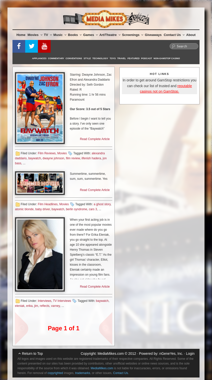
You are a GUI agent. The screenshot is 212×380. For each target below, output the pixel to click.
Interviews (44, 301)
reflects (44, 306)
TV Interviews (62, 301)
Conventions (74, 58)
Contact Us (174, 35)
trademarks (82, 373)
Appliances (39, 58)
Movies (35, 35)
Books (75, 35)
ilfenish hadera (91, 158)
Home (20, 35)
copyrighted (55, 373)
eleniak (19, 306)
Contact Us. (121, 373)
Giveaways (153, 35)
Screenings (132, 35)
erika (29, 306)
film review (73, 158)
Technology (100, 58)
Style (87, 58)
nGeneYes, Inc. (171, 354)
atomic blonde (24, 209)
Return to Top (32, 354)
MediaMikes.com (111, 354)
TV (48, 35)
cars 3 (93, 209)
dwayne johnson (53, 158)
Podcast (146, 58)
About (191, 35)
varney (55, 306)
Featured (133, 58)
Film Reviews (47, 153)
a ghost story (102, 204)
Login (190, 354)
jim (36, 306)
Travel (121, 58)
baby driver (42, 209)
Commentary (56, 58)
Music (59, 35)
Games (90, 35)
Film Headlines (48, 204)
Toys (113, 58)
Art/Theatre (109, 35)
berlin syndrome (76, 209)
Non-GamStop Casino (167, 58)
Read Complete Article (95, 139)
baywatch (34, 158)
